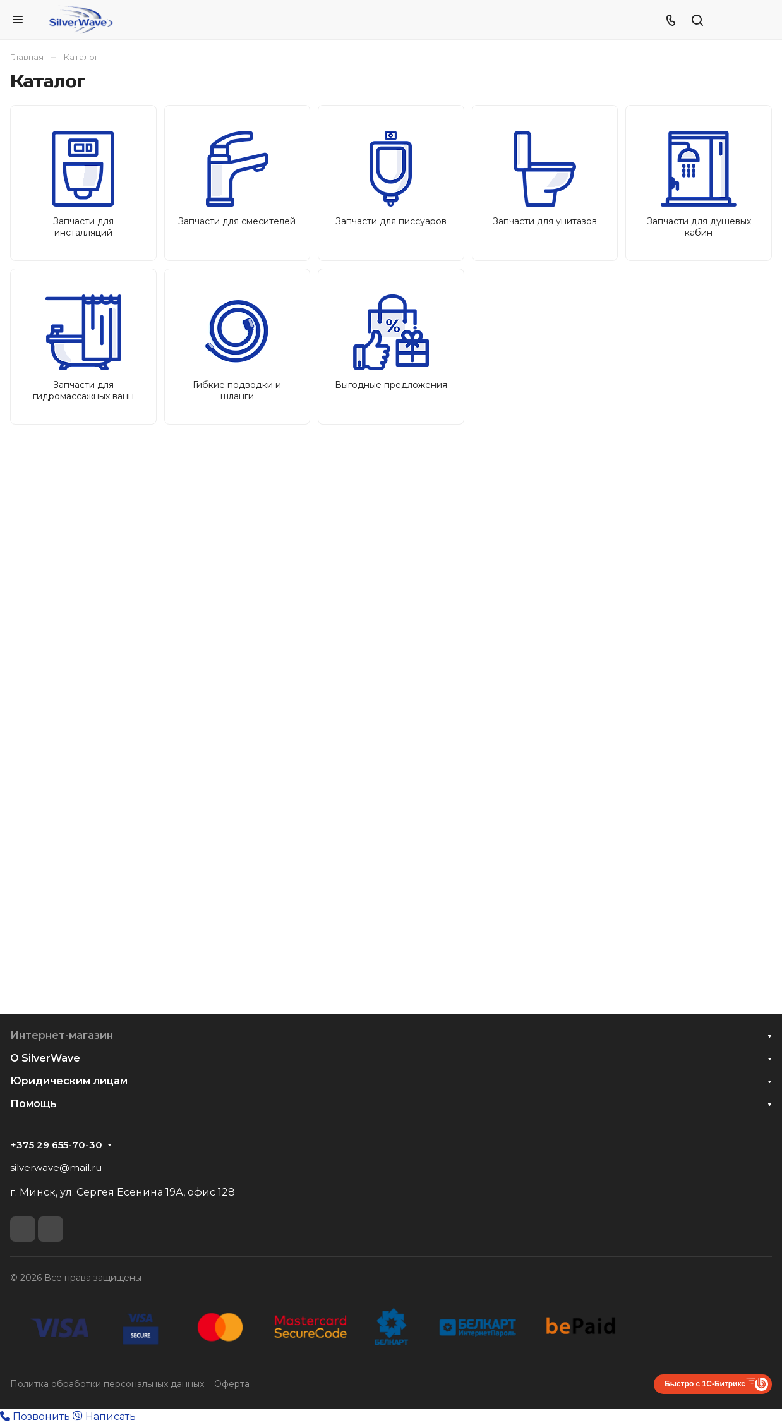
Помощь (33, 1104)
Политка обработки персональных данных (107, 1384)
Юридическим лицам (69, 1081)
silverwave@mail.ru (56, 1167)
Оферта (232, 1384)
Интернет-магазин (61, 1035)
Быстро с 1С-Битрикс (705, 1384)
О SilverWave (45, 1058)
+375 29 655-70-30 (56, 1145)
